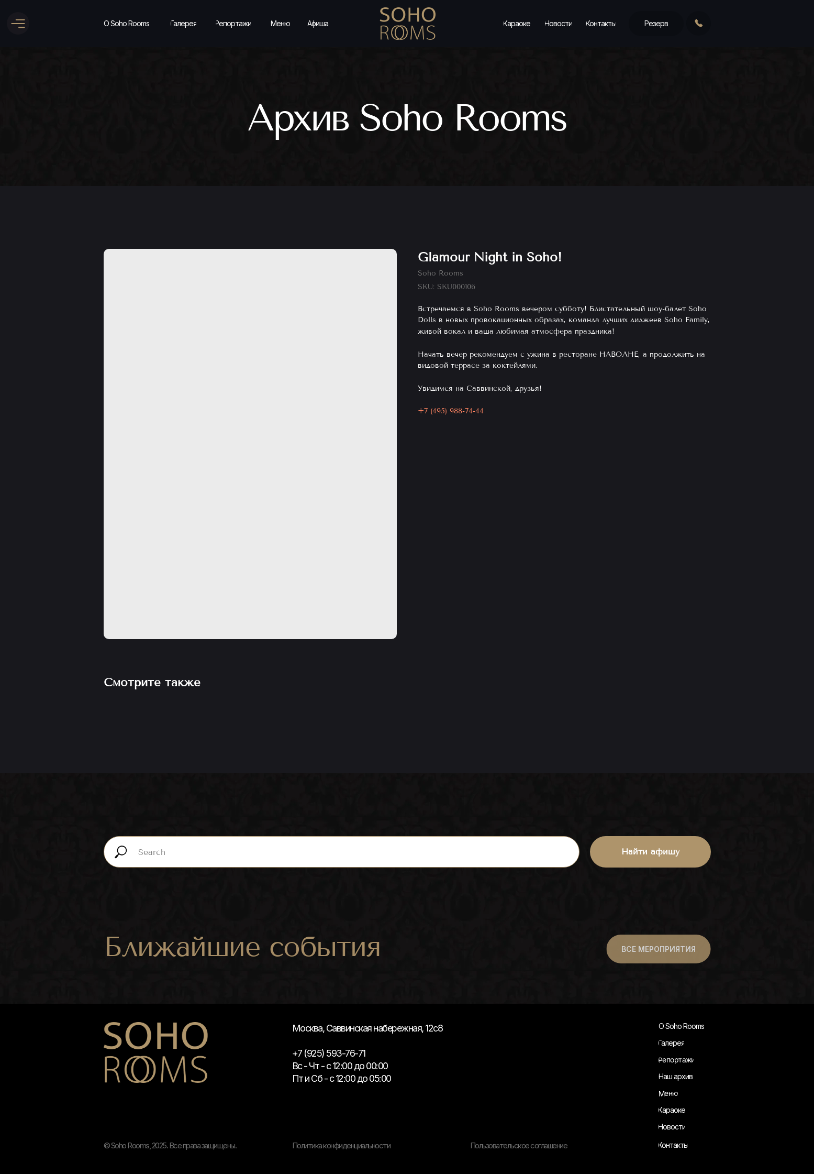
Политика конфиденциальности (341, 1145)
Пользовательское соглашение (518, 1145)
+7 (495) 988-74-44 (451, 411)
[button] (656, 23)
